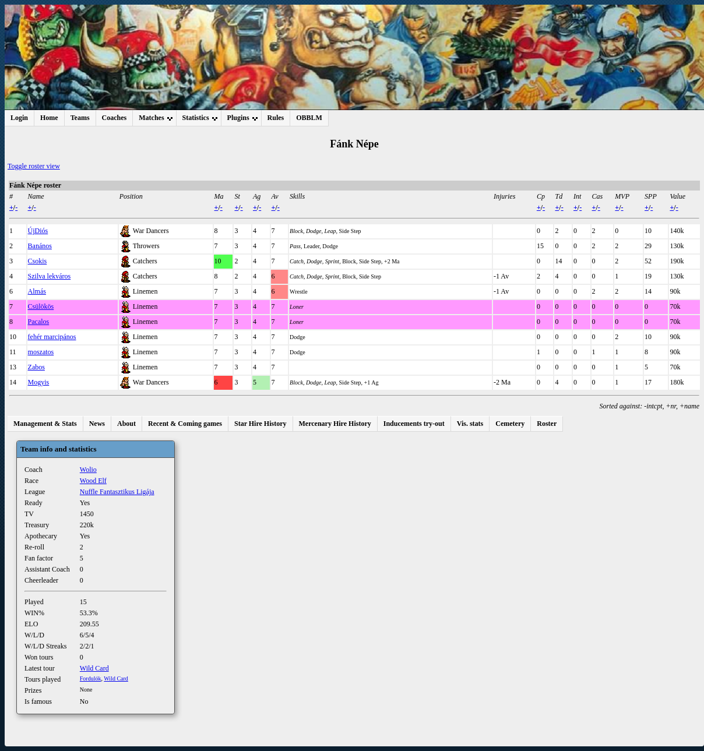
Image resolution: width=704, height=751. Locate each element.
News (97, 423)
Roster (547, 423)
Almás (37, 291)
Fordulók (90, 678)
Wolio (88, 470)
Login (19, 118)
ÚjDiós (38, 231)
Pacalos (39, 322)
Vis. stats (470, 423)
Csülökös (41, 306)
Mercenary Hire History (335, 423)
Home (49, 118)
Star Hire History (260, 423)
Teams (80, 118)
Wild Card (94, 668)
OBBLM (309, 118)
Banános (40, 246)
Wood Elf (93, 481)
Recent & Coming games (185, 423)
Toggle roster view (34, 166)
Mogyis (39, 382)
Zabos (36, 367)
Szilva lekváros (49, 276)
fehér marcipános (52, 337)
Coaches (114, 118)
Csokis (37, 261)
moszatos (41, 352)
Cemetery (510, 423)
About (126, 423)
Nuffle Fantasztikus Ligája (117, 492)
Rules (275, 118)
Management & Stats (45, 423)
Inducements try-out (414, 423)
